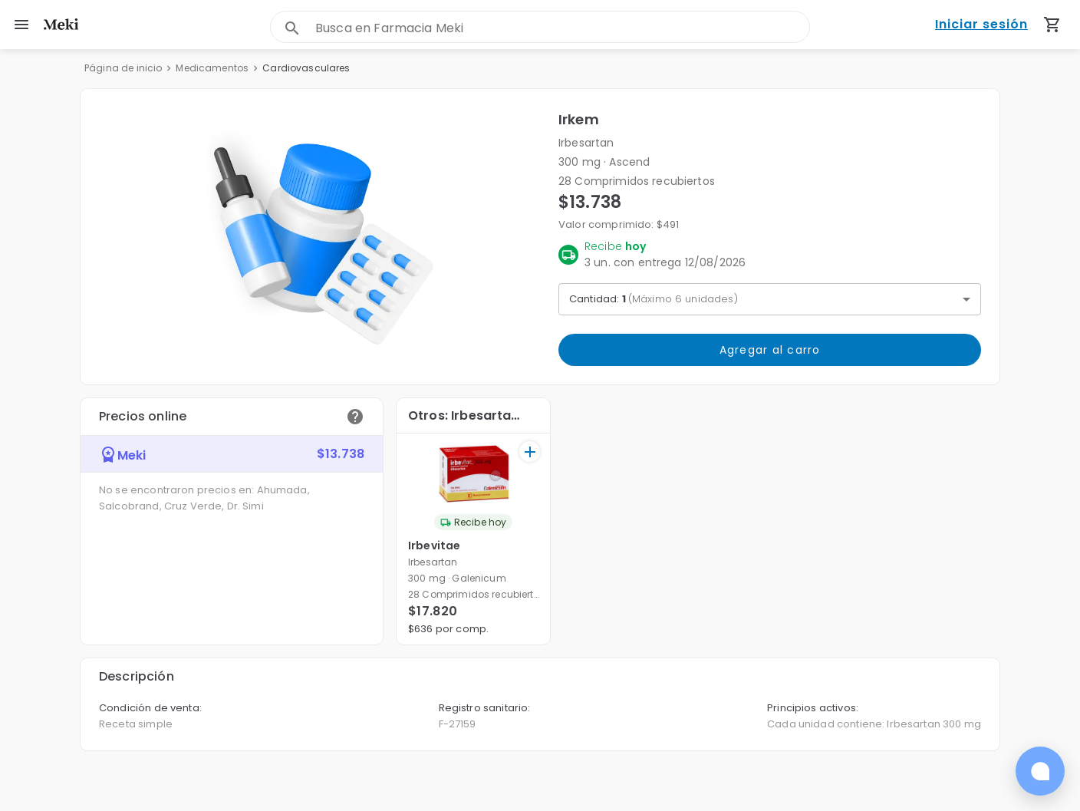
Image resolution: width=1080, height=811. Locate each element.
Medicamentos (212, 67)
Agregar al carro (769, 350)
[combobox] (562, 28)
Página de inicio (123, 67)
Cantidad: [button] (653, 299)
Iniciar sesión (981, 25)
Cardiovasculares (306, 67)
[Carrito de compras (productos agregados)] (1052, 24)
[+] (529, 451)
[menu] (21, 24)
